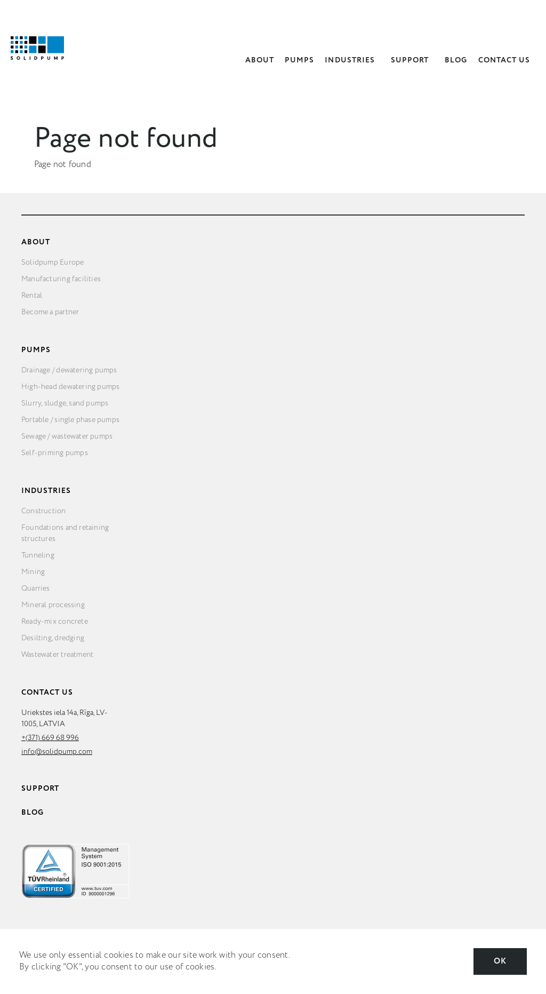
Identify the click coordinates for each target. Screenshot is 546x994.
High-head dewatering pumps (70, 387)
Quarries (35, 588)
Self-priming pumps (54, 453)
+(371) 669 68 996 (50, 738)
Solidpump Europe (52, 262)
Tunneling (37, 555)
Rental (31, 295)
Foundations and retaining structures (65, 533)
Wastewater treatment (57, 654)
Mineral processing (53, 605)
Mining (33, 572)
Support (410, 60)
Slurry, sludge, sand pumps (64, 403)
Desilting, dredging (52, 638)
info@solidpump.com (56, 752)
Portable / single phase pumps (70, 420)
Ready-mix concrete (54, 621)
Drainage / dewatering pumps (69, 370)
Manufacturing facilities (61, 279)
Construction (43, 511)
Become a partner (50, 312)
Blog (456, 60)
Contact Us (504, 60)
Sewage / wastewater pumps (67, 436)
